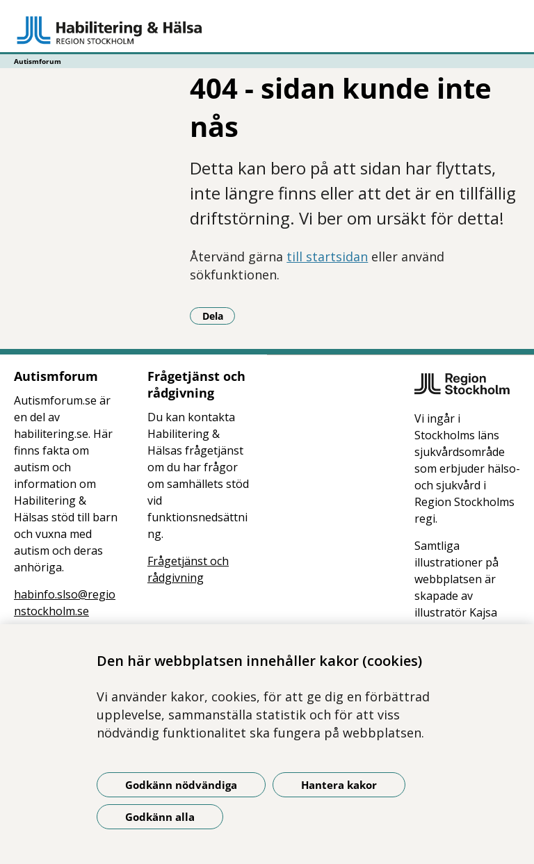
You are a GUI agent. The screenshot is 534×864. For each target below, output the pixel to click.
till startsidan (327, 256)
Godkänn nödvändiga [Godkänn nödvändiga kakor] (181, 785)
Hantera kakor (339, 785)
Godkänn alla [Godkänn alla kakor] (160, 817)
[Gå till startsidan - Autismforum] (267, 30)
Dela (219, 316)
